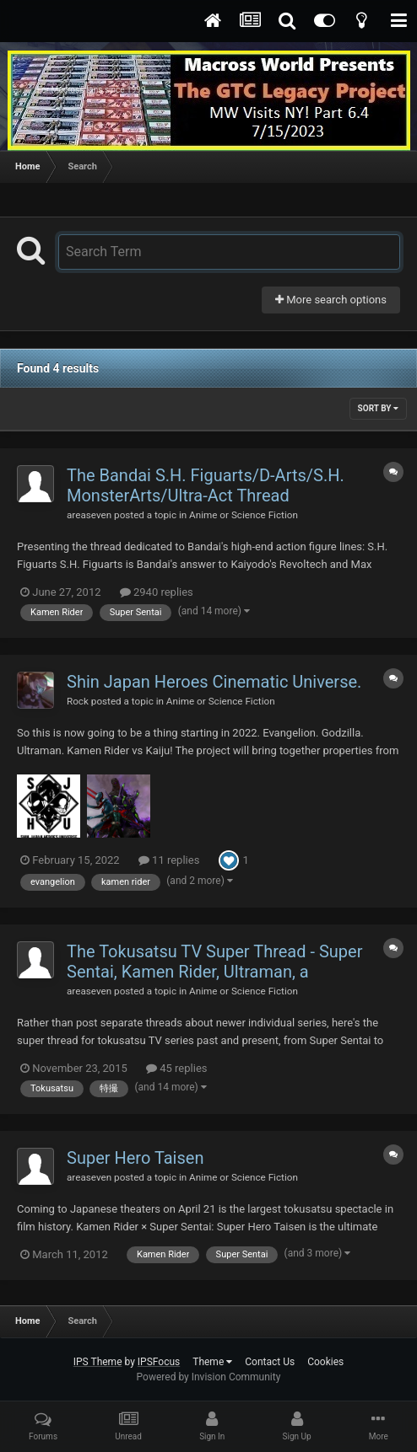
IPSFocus (159, 1362)
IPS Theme (97, 1362)
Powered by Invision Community (209, 1377)
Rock (78, 701)
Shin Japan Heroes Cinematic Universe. (214, 682)
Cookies (325, 1362)
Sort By (378, 408)
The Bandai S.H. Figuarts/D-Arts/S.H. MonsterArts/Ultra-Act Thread (205, 485)
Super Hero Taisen (135, 1158)
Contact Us (270, 1362)
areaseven (89, 515)
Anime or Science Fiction (243, 515)
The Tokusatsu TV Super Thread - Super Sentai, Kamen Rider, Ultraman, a (214, 961)
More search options (331, 299)
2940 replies (156, 592)
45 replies (176, 1068)
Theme (212, 1362)
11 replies (168, 860)
